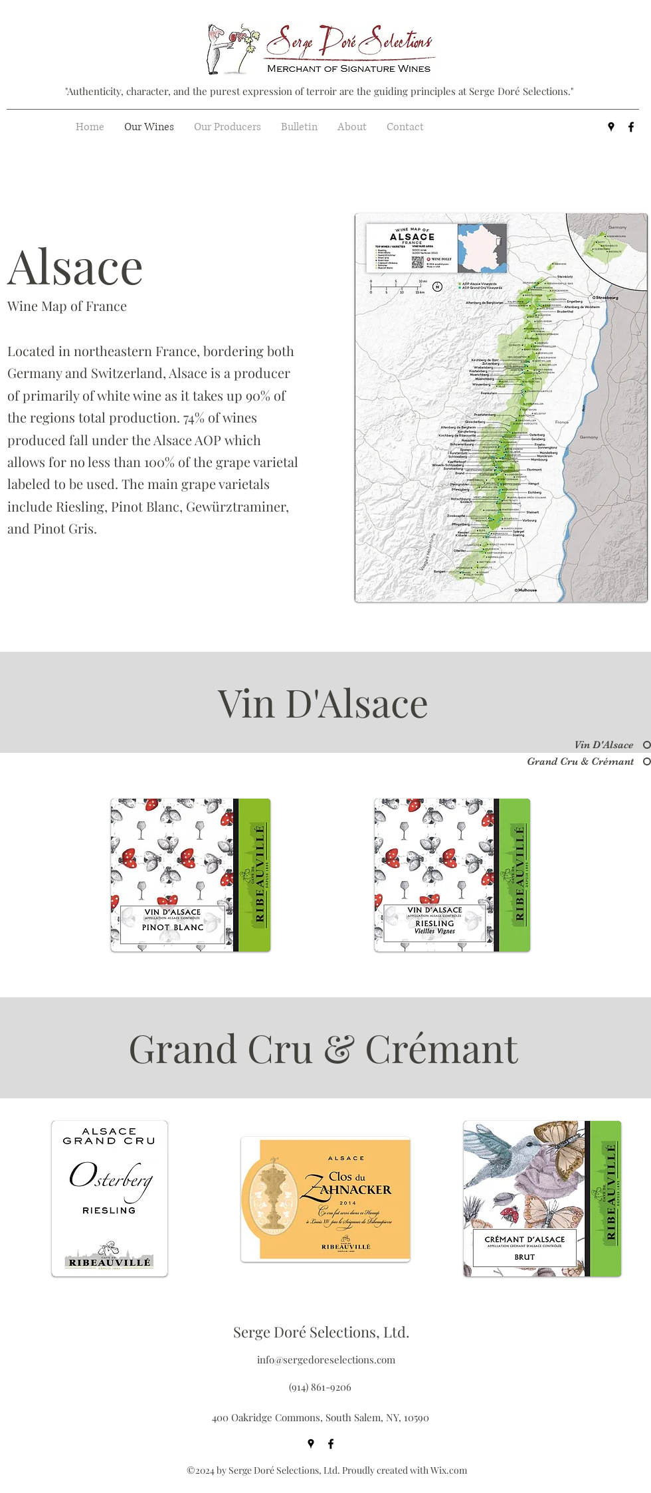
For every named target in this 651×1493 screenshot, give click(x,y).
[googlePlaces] (611, 127)
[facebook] (631, 127)
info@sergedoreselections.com (326, 1359)
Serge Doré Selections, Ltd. (321, 1332)
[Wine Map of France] (75, 305)
